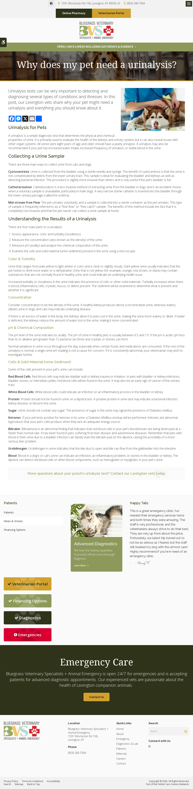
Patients (9, 512)
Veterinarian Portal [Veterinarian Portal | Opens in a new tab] (111, 13)
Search (7, 784)
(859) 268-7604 (136, 3)
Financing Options (15, 530)
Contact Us (96, 697)
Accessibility (53, 781)
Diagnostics (28, 618)
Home (120, 729)
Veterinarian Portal (28, 584)
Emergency (122, 739)
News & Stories (13, 521)
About (120, 734)
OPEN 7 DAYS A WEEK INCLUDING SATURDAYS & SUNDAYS (95, 46)
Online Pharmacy (73, 13)
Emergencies (27, 635)
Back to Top (33, 784)
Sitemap (19, 784)
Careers (121, 759)
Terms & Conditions (32, 781)
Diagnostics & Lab (127, 744)
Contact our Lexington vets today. (138, 474)
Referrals (121, 754)
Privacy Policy (11, 781)
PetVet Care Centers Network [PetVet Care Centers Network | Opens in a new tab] (173, 784)
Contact (121, 763)
